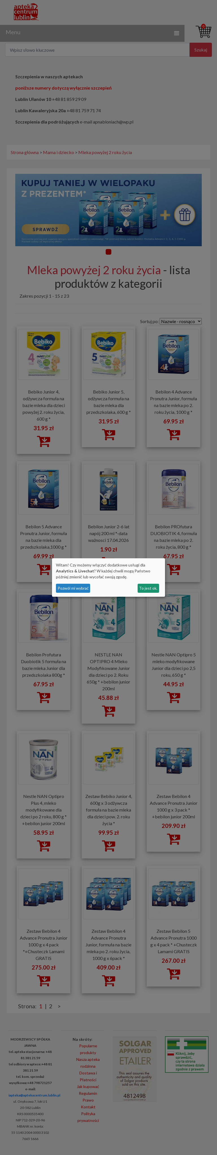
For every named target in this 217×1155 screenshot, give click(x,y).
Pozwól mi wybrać (73, 588)
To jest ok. (148, 588)
